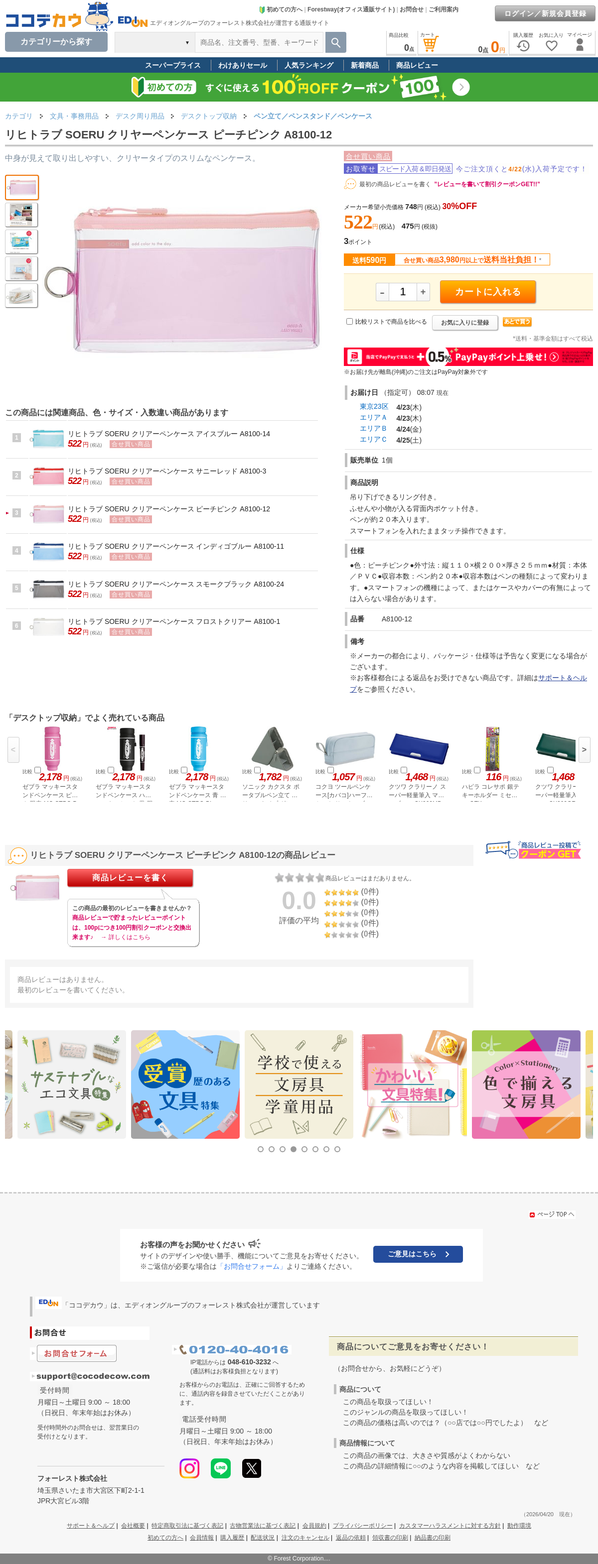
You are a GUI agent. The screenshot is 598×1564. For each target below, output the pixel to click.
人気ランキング (309, 65)
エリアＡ (374, 417)
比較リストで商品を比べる (391, 321)
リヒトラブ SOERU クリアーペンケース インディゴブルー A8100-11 (176, 546)
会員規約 (314, 1525)
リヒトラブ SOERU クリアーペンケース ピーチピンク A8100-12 (169, 509)
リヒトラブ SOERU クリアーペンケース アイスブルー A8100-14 (169, 434)
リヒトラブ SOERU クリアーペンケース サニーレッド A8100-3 (167, 471)
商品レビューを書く (130, 877)
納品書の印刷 (432, 1537)
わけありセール (242, 65)
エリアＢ (374, 428)
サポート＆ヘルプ (91, 1525)
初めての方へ (280, 9)
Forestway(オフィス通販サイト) (351, 9)
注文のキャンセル (305, 1537)
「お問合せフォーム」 (252, 1266)
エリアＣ (374, 439)
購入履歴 (232, 1537)
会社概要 (133, 1525)
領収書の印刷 (390, 1537)
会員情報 (202, 1537)
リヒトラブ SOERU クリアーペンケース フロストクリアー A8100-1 (174, 621)
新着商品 (365, 65)
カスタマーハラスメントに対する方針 (450, 1525)
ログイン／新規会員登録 (545, 13)
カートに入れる (488, 292)
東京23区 (374, 406)
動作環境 (519, 1525)
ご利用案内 (443, 9)
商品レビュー (417, 65)
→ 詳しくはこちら (125, 937)
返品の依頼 (351, 1537)
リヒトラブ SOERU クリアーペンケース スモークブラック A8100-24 (176, 584)
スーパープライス (173, 65)
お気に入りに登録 (465, 322)
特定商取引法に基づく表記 (187, 1525)
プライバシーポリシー (363, 1525)
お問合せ (412, 9)
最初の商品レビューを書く (395, 184)
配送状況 (263, 1537)
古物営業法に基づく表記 (263, 1525)
